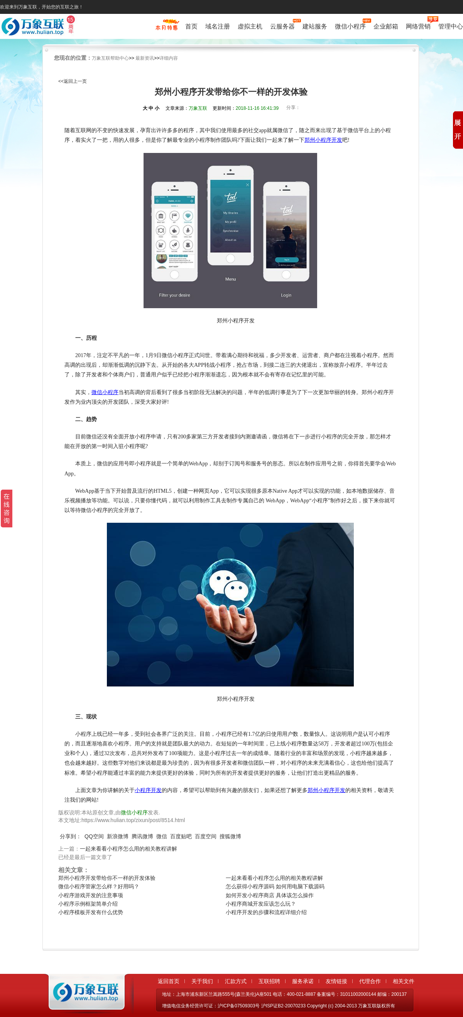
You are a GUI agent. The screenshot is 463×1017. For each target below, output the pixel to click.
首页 (191, 26)
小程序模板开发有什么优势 (90, 912)
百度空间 (205, 836)
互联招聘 (269, 981)
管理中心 (450, 26)
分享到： (70, 836)
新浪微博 (117, 836)
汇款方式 (236, 981)
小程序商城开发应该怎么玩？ (261, 904)
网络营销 (418, 26)
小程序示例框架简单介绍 (88, 904)
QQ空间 (94, 836)
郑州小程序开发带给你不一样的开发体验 (106, 878)
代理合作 (370, 981)
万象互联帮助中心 (110, 58)
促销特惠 (166, 28)
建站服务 (314, 26)
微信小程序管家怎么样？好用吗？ (98, 886)
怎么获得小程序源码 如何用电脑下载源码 (275, 886)
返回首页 (168, 981)
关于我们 (202, 981)
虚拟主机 (250, 26)
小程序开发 (148, 790)
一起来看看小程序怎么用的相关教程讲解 (128, 849)
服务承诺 (303, 981)
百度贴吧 (181, 836)
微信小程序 (350, 26)
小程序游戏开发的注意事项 (90, 895)
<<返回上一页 (72, 81)
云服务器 (282, 26)
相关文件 (403, 981)
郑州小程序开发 (323, 140)
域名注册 (217, 26)
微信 (161, 836)
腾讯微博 (142, 836)
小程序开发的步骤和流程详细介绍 (266, 912)
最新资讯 (144, 58)
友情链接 (336, 981)
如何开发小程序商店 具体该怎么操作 (270, 895)
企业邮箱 (385, 26)
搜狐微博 (230, 836)
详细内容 (168, 58)
